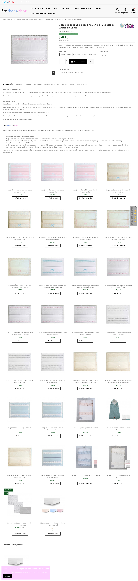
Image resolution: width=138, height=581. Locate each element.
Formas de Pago (68, 84)
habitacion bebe (71, 72)
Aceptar (7, 576)
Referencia (63, 31)
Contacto (28, 2)
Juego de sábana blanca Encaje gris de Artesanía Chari (52, 381)
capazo (62, 72)
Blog (22, 2)
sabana (80, 72)
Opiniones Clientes (132, 216)
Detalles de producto (23, 84)
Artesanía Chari (107, 45)
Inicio (17, 2)
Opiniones (38, 84)
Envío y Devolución (51, 84)
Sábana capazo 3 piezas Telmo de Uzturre (85, 475)
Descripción (8, 84)
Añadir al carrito (78, 62)
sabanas (68, 45)
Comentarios (82, 84)
